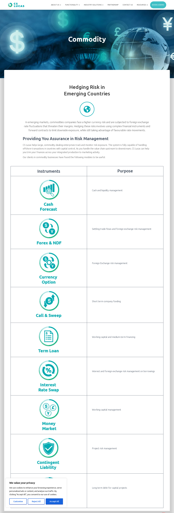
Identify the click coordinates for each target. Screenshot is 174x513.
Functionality (72, 5)
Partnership (113, 5)
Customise (18, 501)
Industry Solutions (93, 5)
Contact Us (128, 5)
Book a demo (158, 5)
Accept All (54, 501)
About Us (56, 5)
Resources (142, 5)
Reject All (36, 501)
